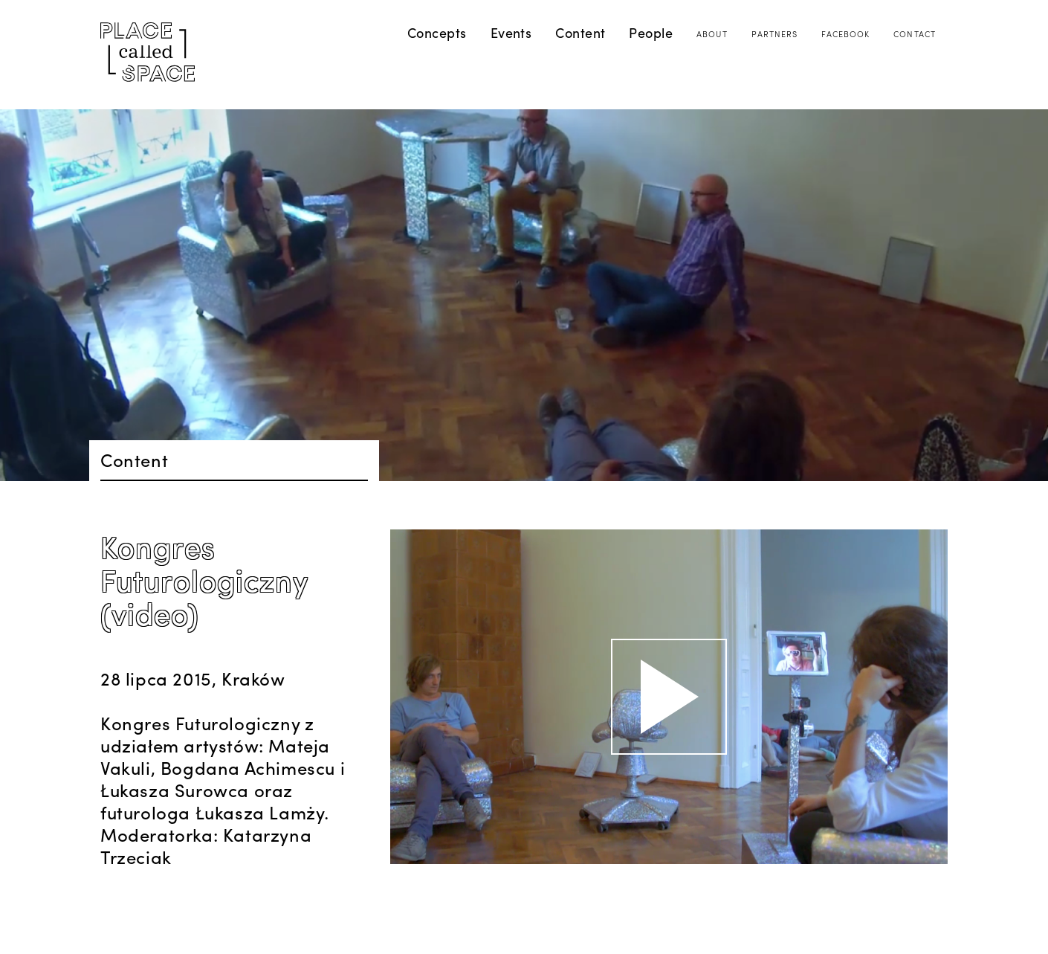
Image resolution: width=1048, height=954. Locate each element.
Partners (774, 33)
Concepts (437, 32)
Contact (914, 33)
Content (580, 32)
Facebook (845, 33)
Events (511, 32)
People (651, 32)
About (712, 33)
